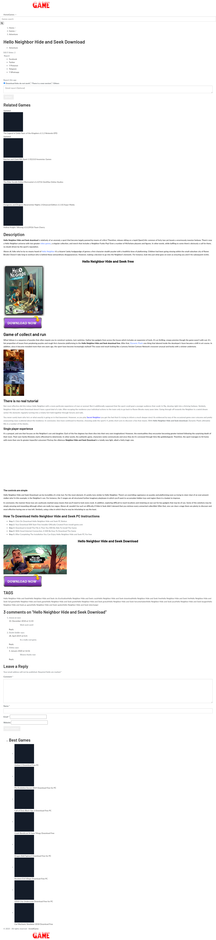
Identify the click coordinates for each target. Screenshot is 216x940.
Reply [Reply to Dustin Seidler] (11, 644)
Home (6, 14)
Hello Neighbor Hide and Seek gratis (61, 601)
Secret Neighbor (93, 417)
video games (45, 243)
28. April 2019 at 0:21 (18, 636)
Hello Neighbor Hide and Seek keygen (192, 601)
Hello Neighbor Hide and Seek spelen (47, 605)
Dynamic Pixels (136, 343)
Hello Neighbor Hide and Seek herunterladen (127, 601)
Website (7, 722)
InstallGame (34, 928)
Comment (8, 676)
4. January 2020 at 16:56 (19, 651)
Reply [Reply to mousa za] (11, 629)
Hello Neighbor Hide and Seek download (115, 598)
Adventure (13, 34)
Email (6, 717)
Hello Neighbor (48, 251)
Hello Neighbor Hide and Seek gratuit (92, 601)
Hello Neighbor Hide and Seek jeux (161, 601)
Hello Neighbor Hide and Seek (16, 598)
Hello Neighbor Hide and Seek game (31, 601)
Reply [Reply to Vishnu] (11, 659)
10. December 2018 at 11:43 (21, 621)
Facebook (13, 59)
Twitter (12, 62)
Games (11, 14)
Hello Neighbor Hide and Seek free (147, 598)
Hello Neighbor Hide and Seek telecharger (80, 605)
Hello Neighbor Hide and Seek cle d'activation (48, 598)
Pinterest (13, 65)
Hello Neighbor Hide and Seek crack (83, 598)
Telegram (13, 69)
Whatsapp (14, 72)
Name (6, 706)
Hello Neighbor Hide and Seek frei (176, 598)
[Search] (108, 19)
